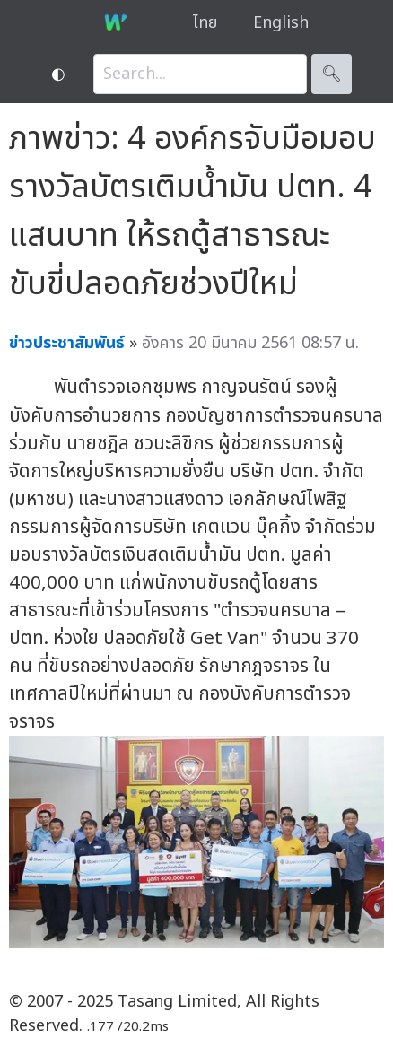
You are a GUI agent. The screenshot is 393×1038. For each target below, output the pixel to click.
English (281, 23)
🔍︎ (331, 74)
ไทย (205, 23)
